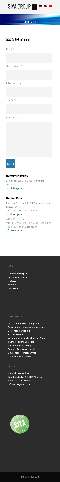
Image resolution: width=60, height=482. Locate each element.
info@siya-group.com (17, 188)
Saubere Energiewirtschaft (22, 349)
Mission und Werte (17, 277)
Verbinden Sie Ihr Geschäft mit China (26, 338)
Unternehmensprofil (18, 273)
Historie (12, 280)
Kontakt (12, 284)
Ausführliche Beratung (19, 345)
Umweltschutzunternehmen (22, 352)
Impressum (13, 288)
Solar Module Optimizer (20, 330)
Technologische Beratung (21, 341)
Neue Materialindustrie (20, 356)
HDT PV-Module (16, 334)
